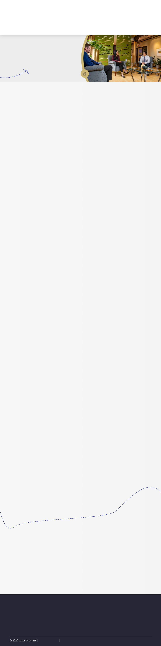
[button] (45, 8)
